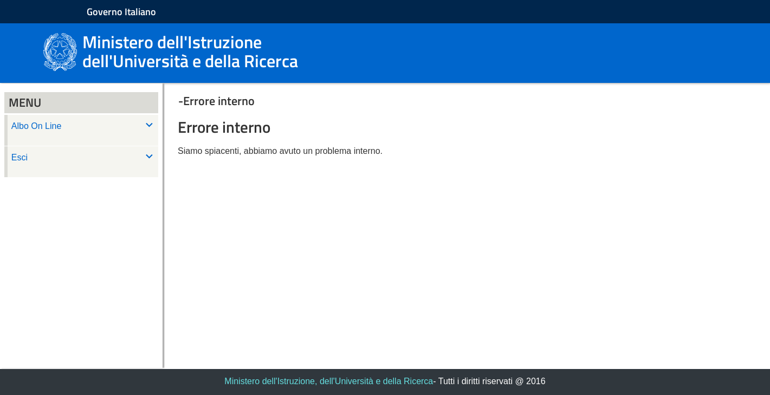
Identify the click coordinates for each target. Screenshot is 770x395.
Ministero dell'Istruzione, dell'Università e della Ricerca (328, 381)
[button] (466, 100)
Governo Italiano (121, 11)
